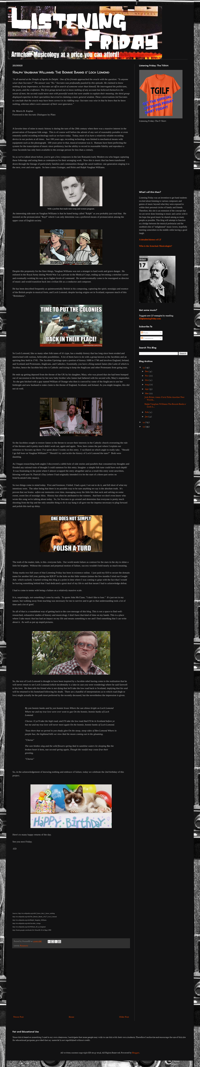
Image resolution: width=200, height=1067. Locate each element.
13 (143, 426)
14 (143, 422)
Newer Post (18, 1017)
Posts (144, 333)
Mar (147, 393)
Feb (147, 412)
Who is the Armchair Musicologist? (155, 246)
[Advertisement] (29, 982)
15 (143, 367)
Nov (147, 376)
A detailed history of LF (150, 239)
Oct (147, 380)
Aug (147, 384)
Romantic (24, 946)
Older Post (124, 1017)
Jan (146, 416)
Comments (147, 338)
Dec (147, 371)
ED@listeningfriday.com (150, 318)
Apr (147, 389)
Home (71, 1017)
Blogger (135, 1053)
